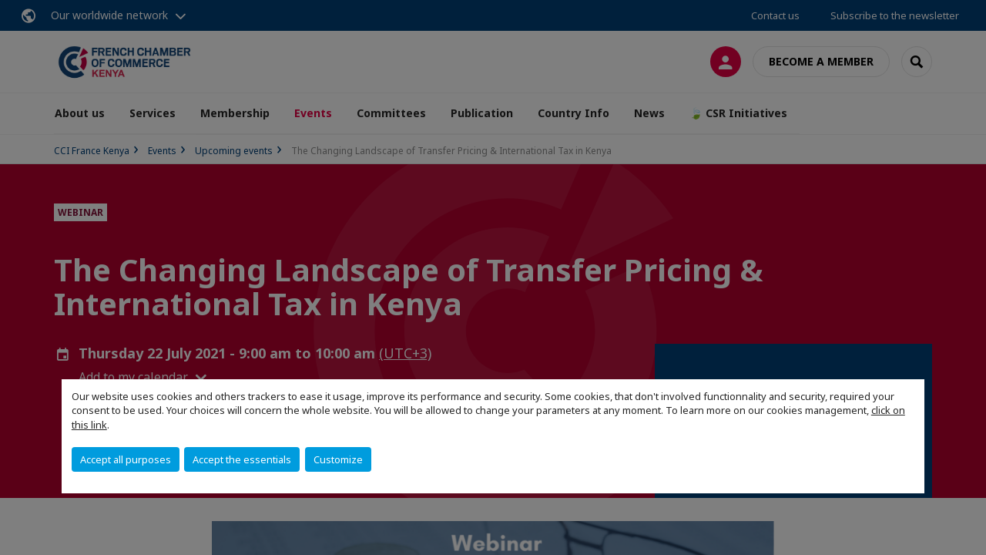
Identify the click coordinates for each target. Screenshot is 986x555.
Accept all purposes (125, 459)
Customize (338, 459)
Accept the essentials (242, 459)
